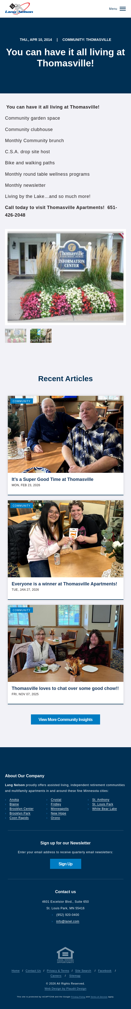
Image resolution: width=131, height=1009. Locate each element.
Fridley (56, 804)
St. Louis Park (102, 804)
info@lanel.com (67, 921)
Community (22, 401)
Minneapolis (60, 809)
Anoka (14, 799)
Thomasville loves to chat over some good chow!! (65, 688)
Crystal (56, 799)
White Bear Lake (104, 809)
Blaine (14, 804)
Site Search (83, 970)
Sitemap (74, 975)
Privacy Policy (78, 997)
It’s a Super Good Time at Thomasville (53, 479)
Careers (56, 975)
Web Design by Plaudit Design (65, 988)
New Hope (58, 813)
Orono (55, 818)
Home (16, 970)
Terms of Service (99, 997)
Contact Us (33, 970)
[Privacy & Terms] (65, 963)
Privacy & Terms (58, 970)
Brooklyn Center (22, 809)
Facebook (104, 970)
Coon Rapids (19, 818)
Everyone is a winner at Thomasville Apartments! (64, 583)
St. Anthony (100, 799)
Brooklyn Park (20, 813)
